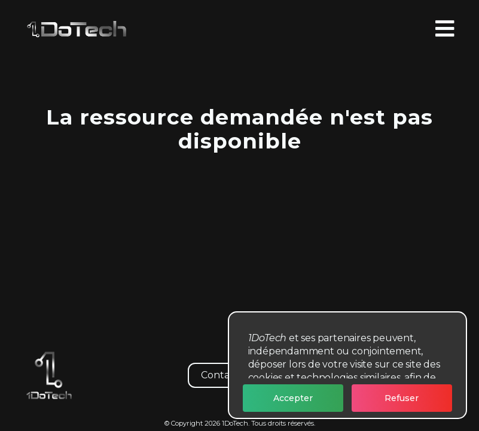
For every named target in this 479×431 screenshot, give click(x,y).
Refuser (402, 398)
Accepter (293, 398)
